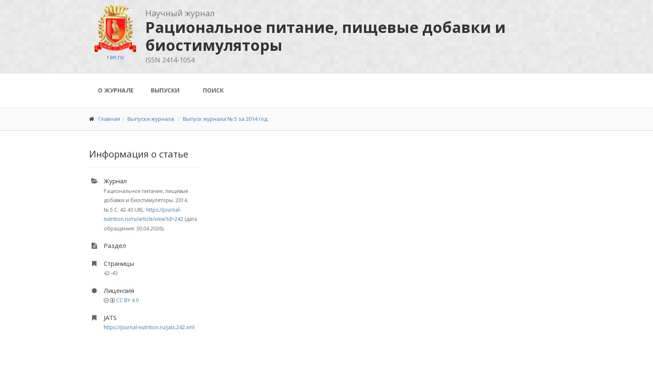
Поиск (213, 90)
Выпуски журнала (150, 118)
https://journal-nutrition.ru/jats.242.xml (149, 327)
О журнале (116, 90)
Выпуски (165, 90)
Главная (109, 118)
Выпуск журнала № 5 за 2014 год (225, 118)
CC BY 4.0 (127, 300)
